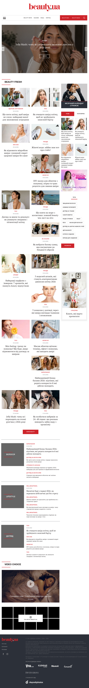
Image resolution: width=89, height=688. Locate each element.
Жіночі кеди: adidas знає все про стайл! (45, 148)
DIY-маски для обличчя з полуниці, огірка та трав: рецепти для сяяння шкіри (45, 183)
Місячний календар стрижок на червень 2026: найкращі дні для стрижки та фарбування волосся (42, 468)
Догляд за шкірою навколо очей (73, 226)
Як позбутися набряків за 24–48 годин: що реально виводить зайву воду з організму (45, 420)
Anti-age (16, 144)
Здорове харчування (15, 108)
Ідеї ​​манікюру (67, 230)
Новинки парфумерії (69, 207)
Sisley (78, 218)
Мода (42, 18)
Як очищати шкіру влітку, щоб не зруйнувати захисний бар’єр (45, 117)
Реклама (4, 649)
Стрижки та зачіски (33, 465)
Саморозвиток (67, 215)
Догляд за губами (68, 211)
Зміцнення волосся (69, 203)
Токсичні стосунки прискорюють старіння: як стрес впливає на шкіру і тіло (41, 516)
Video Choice (13, 564)
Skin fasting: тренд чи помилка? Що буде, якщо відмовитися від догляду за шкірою (15, 350)
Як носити (45, 239)
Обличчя (45, 175)
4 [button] (47, 70)
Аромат (15, 275)
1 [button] (39, 70)
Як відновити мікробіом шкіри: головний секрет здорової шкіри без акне (16, 153)
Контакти (4, 646)
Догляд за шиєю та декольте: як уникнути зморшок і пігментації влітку (16, 220)
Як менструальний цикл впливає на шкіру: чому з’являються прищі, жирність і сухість (42, 508)
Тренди (44, 40)
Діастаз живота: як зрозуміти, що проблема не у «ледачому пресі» (42, 500)
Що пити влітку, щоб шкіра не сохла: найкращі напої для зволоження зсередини (16, 117)
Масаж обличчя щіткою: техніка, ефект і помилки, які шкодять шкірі (45, 349)
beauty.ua (44, 7)
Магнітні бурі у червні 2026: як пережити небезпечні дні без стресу (42, 492)
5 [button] (50, 70)
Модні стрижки (68, 218)
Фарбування (45, 372)
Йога (64, 222)
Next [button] (86, 49)
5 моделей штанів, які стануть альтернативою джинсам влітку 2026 (45, 279)
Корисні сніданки (68, 234)
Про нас (4, 643)
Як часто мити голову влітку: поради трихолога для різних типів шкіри (42, 461)
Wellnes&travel (31, 486)
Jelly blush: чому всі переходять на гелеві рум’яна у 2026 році (44, 46)
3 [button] (44, 70)
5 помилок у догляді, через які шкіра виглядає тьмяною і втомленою (45, 313)
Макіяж (36, 18)
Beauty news (28, 18)
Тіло (45, 108)
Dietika (48, 18)
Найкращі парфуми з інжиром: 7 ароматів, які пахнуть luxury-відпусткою (16, 283)
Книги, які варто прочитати (74, 315)
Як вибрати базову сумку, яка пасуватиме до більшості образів (45, 247)
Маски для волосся (76, 222)
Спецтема (74, 310)
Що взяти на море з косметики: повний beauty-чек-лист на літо (45, 215)
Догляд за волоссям (33, 457)
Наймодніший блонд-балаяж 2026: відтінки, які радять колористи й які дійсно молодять (45, 382)
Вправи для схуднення (70, 238)
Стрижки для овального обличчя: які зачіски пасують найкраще (41, 476)
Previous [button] (3, 49)
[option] (44, 49)
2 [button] (41, 70)
